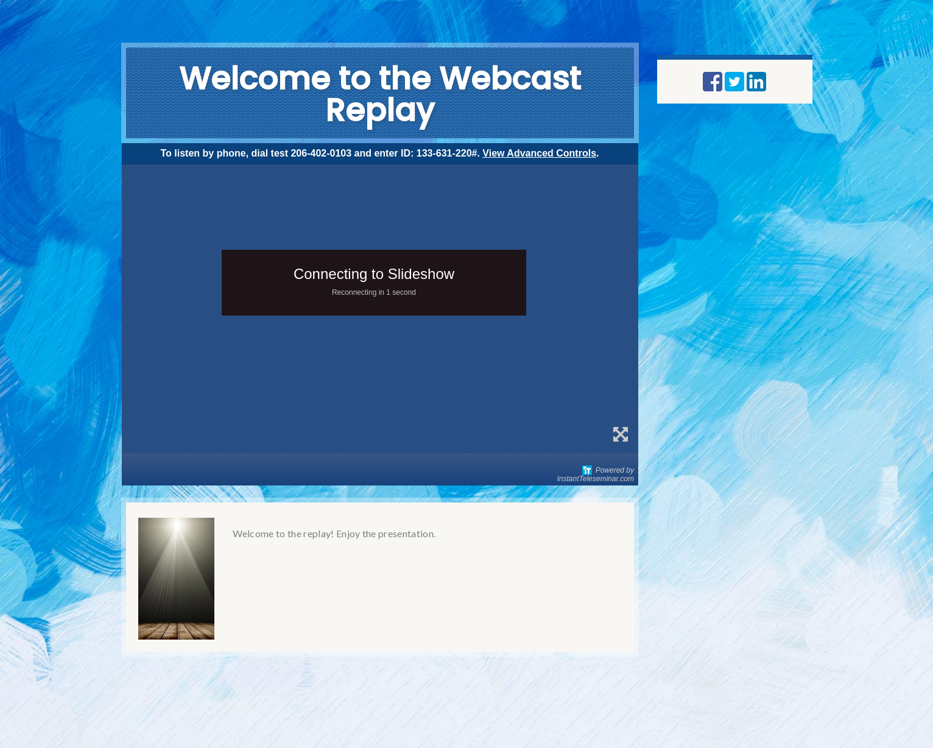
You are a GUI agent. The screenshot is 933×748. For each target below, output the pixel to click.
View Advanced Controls (539, 153)
